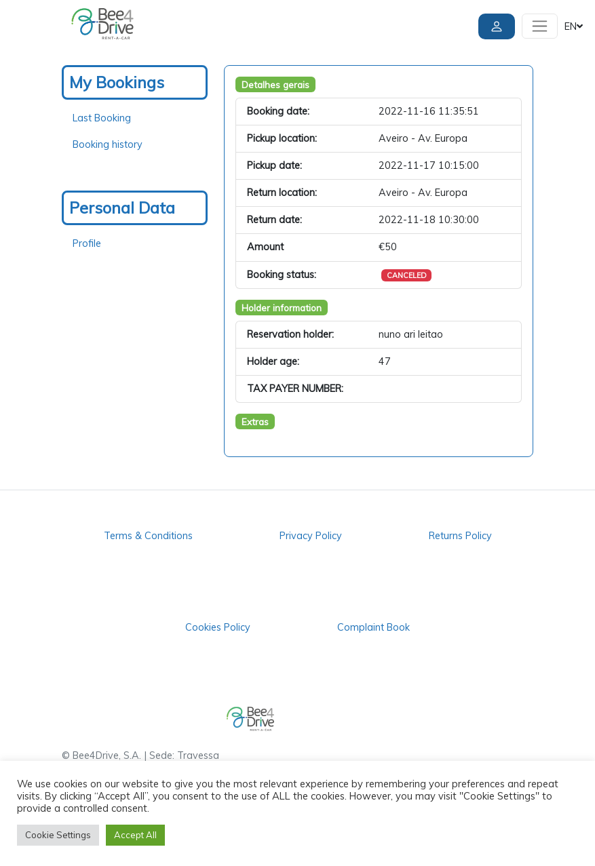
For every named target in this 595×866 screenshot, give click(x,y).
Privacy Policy (311, 536)
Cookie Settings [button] (58, 834)
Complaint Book (373, 627)
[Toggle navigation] (540, 26)
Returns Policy (460, 536)
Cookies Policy (217, 627)
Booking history (107, 144)
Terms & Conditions (148, 536)
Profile (87, 243)
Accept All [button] (135, 834)
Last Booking (102, 118)
